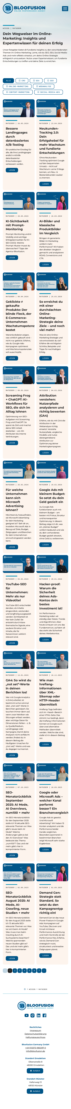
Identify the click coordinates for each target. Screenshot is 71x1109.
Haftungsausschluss (35, 1037)
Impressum (35, 1030)
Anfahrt (35, 1071)
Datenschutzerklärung (35, 1034)
